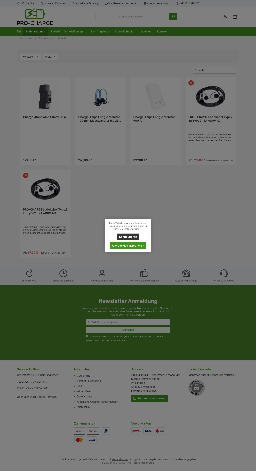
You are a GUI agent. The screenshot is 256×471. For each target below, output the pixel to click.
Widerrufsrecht (85, 391)
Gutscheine (83, 375)
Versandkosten (120, 459)
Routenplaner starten (149, 398)
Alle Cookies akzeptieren (128, 245)
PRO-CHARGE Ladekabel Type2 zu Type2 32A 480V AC (45, 211)
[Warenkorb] (235, 16)
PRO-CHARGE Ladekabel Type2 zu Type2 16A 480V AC (210, 118)
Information (82, 369)
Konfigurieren (128, 236)
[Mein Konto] (225, 16)
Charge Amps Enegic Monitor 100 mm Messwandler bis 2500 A (100, 118)
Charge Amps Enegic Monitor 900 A (154, 118)
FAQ (79, 386)
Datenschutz (84, 396)
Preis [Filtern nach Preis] (50, 56)
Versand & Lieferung (89, 380)
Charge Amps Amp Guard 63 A (44, 117)
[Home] (20, 31)
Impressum (83, 407)
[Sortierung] (214, 70)
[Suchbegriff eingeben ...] (132, 16)
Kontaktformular (46, 396)
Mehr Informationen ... (132, 229)
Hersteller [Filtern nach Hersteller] (30, 56)
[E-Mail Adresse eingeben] (128, 322)
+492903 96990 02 (32, 382)
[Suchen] (173, 16)
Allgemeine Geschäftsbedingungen (97, 401)
